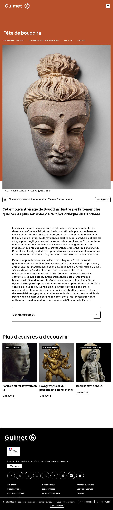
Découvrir (8, 396)
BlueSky (80, 475)
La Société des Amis (51, 493)
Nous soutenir (49, 485)
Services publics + (15, 493)
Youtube (28, 475)
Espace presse (48, 489)
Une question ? (14, 489)
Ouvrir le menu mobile (108, 6)
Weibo (62, 475)
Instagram (37, 475)
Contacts (11, 485)
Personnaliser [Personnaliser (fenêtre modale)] (57, 506)
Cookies (80, 493)
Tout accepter (86, 502)
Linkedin (19, 475)
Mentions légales (85, 489)
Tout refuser (103, 502)
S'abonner (14, 466)
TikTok (54, 475)
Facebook (11, 475)
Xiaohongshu (71, 475)
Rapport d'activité (85, 485)
